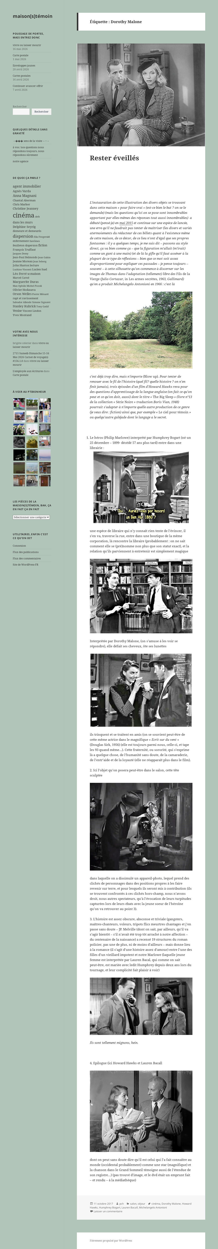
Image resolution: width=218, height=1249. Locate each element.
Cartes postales (21, 76)
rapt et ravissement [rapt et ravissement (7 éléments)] (25, 298)
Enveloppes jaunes (24, 65)
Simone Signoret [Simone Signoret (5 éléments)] (41, 302)
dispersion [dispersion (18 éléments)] (23, 236)
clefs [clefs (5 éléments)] (37, 216)
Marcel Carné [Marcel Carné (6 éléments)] (21, 277)
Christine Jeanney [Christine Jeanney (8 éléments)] (25, 208)
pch (121, 1203)
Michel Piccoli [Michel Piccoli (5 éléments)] (34, 285)
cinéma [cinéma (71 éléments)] (23, 215)
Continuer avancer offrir (28, 86)
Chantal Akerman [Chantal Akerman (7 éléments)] (24, 200)
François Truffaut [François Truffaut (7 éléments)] (24, 249)
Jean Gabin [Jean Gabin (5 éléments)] (44, 257)
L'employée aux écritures (28, 371)
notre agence (20, 161)
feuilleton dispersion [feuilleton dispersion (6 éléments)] (25, 245)
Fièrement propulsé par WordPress (111, 1240)
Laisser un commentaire (108, 1211)
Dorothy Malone (171, 1203)
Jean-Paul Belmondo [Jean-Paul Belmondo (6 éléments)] (25, 257)
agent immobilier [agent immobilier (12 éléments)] (27, 186)
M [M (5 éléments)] (28, 273)
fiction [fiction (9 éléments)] (42, 245)
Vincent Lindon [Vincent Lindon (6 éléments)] (32, 310)
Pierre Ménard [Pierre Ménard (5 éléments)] (40, 294)
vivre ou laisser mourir (27, 45)
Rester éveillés (114, 157)
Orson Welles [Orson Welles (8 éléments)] (22, 294)
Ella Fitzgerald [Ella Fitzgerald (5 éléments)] (42, 236)
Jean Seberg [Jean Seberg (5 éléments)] (39, 261)
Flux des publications (26, 552)
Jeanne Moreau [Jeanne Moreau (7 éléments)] (23, 261)
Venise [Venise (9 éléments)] (17, 311)
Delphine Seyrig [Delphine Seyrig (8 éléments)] (24, 227)
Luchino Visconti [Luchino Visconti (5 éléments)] (22, 269)
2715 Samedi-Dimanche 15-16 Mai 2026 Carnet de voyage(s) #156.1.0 (31, 357)
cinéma (156, 1203)
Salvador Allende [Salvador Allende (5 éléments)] (22, 302)
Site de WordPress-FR (25, 564)
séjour (141, 1203)
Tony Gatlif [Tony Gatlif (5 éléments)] (42, 306)
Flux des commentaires (27, 558)
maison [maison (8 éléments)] (35, 274)
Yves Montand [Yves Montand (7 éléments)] (22, 315)
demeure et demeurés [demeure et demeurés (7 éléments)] (27, 231)
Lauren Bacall (130, 1207)
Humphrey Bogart (109, 1207)
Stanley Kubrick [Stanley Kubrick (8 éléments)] (24, 306)
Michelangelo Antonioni (153, 1207)
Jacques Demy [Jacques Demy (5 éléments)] (20, 253)
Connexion (19, 546)
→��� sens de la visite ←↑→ (31, 141)
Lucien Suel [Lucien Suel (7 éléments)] (39, 269)
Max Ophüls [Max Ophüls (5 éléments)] (19, 285)
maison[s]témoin (32, 16)
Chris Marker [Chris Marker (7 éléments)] (21, 204)
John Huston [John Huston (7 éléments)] (21, 265)
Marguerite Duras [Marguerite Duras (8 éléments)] (26, 282)
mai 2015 (126, 223)
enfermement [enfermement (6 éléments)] (21, 241)
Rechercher (20, 106)
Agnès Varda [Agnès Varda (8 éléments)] (22, 191)
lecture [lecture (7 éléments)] (34, 265)
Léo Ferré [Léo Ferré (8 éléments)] (20, 274)
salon (133, 1203)
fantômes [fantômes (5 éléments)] (35, 241)
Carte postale (20, 55)
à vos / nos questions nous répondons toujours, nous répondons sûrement (28, 151)
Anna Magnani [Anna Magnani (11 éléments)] (24, 195)
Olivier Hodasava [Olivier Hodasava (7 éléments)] (24, 290)
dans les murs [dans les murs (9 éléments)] (23, 222)
